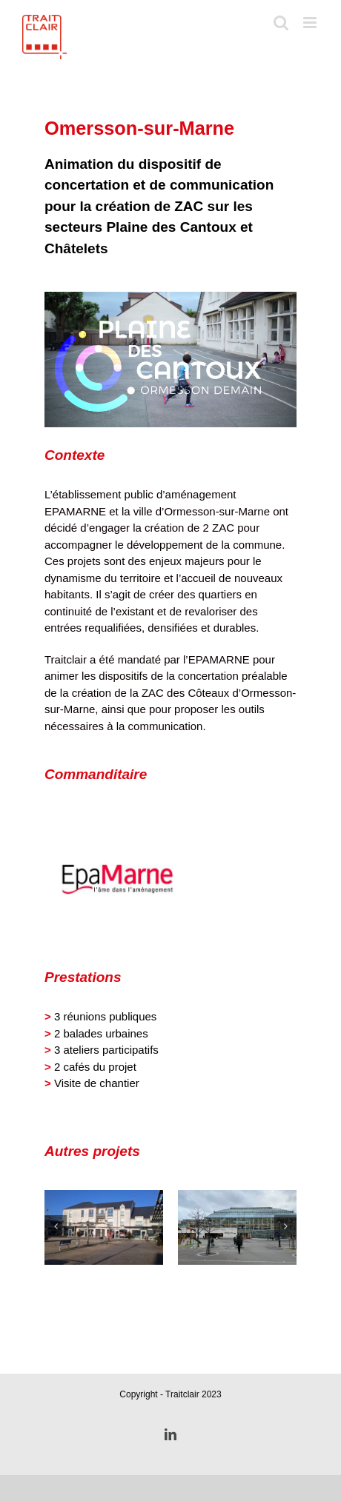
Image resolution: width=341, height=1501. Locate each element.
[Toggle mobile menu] (311, 22)
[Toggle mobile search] (281, 22)
